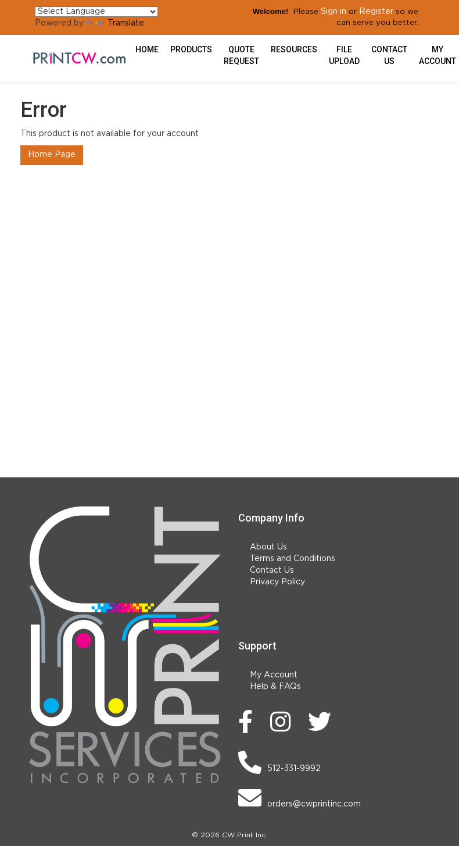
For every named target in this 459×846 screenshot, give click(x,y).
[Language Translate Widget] (96, 11)
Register (376, 12)
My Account (273, 675)
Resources (294, 49)
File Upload (344, 55)
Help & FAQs (275, 687)
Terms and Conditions (292, 559)
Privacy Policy (277, 582)
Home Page (52, 155)
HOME (147, 49)
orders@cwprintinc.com (299, 797)
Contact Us (389, 55)
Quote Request (241, 55)
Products (191, 49)
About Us (268, 547)
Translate (115, 23)
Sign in (333, 12)
